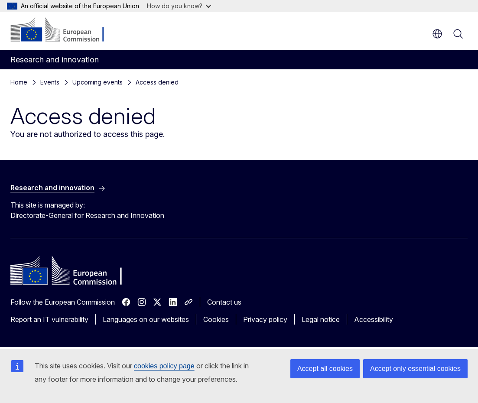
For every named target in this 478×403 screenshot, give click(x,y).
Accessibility (373, 319)
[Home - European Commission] (63, 30)
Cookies (216, 319)
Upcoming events (97, 82)
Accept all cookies (325, 368)
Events (49, 82)
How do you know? (179, 6)
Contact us (224, 302)
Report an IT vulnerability (49, 319)
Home (18, 82)
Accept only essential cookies (415, 368)
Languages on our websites (146, 319)
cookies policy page (164, 366)
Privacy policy (265, 319)
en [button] (437, 34)
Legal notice (321, 319)
